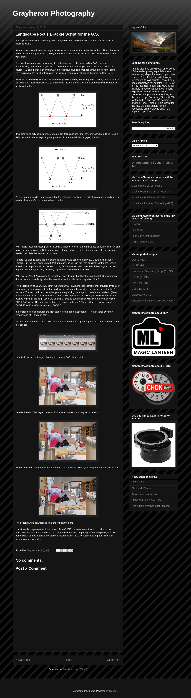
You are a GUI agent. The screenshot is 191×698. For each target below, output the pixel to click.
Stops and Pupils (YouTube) (147, 500)
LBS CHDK (138, 482)
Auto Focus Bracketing (144, 494)
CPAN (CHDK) (140, 283)
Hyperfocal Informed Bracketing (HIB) (152, 203)
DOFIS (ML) (138, 259)
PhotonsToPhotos (141, 488)
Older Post (113, 659)
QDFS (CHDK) (140, 288)
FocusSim (137, 230)
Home (68, 659)
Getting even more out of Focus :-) (151, 191)
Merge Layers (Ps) (142, 294)
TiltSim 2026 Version (143, 241)
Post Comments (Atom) (75, 669)
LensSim (136, 224)
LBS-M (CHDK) (140, 277)
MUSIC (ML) (138, 265)
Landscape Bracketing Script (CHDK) (152, 271)
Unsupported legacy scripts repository (152, 300)
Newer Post (23, 659)
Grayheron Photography (54, 13)
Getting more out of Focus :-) (148, 185)
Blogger (113, 691)
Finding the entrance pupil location (151, 505)
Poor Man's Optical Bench (146, 235)
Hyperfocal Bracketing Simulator (149, 197)
